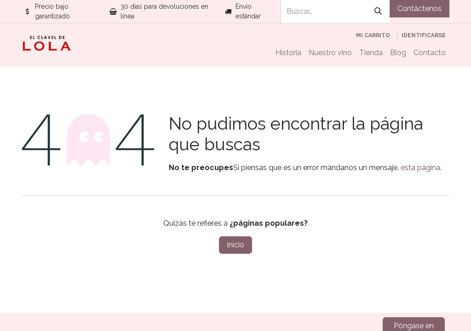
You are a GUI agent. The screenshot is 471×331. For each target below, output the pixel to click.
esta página (420, 167)
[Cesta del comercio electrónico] (373, 35)
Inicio (235, 244)
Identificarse (424, 35)
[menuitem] (288, 53)
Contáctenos (419, 8)
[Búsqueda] (378, 11)
